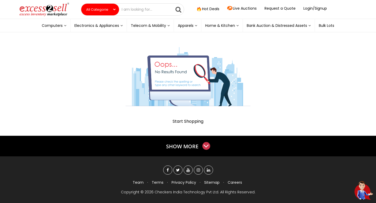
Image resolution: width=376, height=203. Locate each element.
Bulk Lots (326, 25)
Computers (54, 25)
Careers (235, 182)
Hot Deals (207, 9)
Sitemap (212, 182)
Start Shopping (188, 121)
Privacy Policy (184, 182)
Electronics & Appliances (98, 25)
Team (138, 182)
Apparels (187, 25)
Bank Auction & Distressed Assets (279, 25)
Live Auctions (242, 8)
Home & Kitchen (222, 25)
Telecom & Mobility (150, 25)
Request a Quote (280, 8)
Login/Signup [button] (315, 8)
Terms (157, 182)
